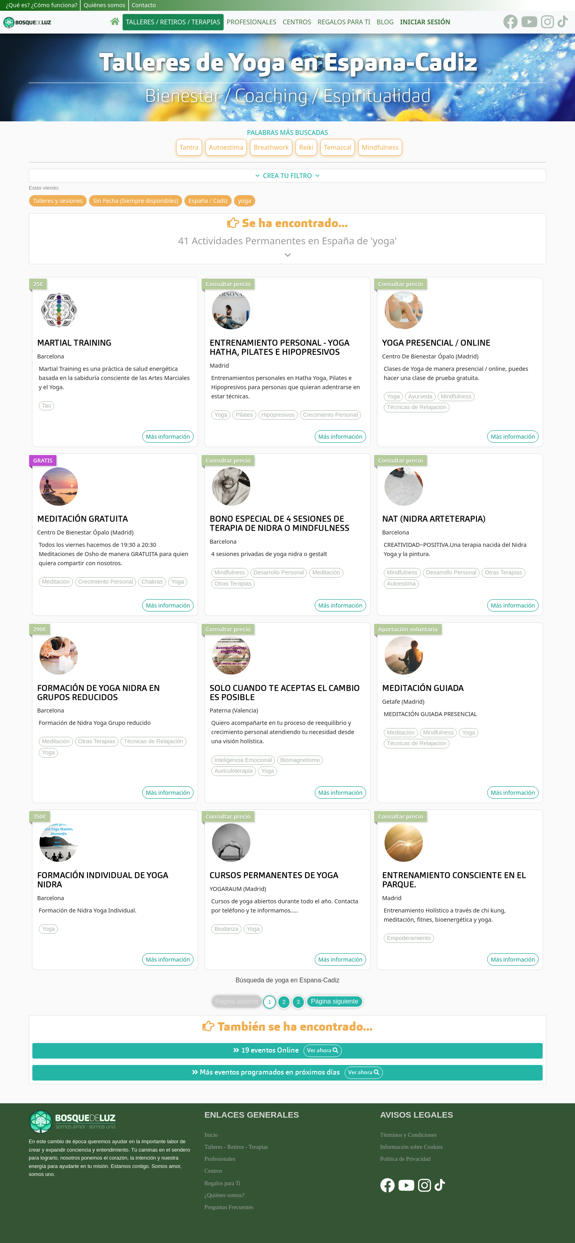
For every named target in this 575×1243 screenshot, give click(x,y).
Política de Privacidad (405, 1159)
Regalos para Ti (222, 1183)
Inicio (211, 1135)
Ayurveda (420, 396)
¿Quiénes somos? (224, 1195)
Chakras (152, 581)
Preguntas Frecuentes (229, 1207)
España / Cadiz (208, 200)
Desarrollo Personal (279, 572)
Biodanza (226, 929)
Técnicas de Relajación (416, 407)
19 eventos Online (287, 1050)
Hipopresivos (278, 415)
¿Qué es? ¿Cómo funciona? (41, 5)
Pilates (244, 415)
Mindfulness (456, 396)
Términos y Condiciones (408, 1135)
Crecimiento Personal (330, 415)
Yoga (220, 415)
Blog (385, 22)
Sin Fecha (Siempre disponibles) (135, 200)
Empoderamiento (409, 938)
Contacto (144, 5)
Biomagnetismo (300, 760)
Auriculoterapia (233, 771)
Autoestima (401, 583)
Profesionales (251, 22)
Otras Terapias (233, 583)
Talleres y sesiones (58, 200)
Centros (297, 22)
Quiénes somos (104, 5)
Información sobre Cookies (411, 1147)
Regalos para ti (343, 22)
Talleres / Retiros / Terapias (173, 22)
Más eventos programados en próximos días (287, 1072)
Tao (46, 405)
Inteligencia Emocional (243, 760)
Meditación (56, 581)
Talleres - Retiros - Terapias (236, 1147)
